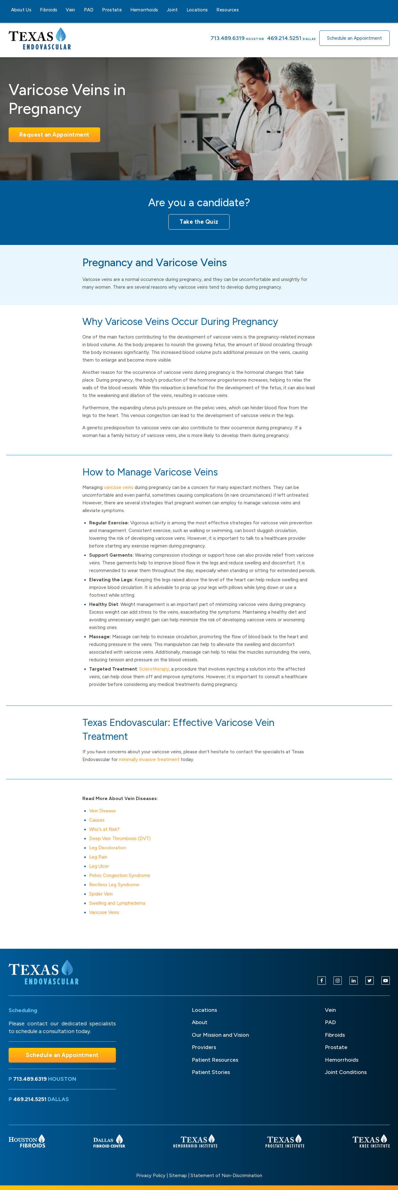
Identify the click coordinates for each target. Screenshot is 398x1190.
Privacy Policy (150, 1175)
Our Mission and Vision (220, 1035)
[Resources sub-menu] (242, 10)
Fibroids (48, 10)
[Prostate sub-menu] (125, 10)
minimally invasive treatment (149, 759)
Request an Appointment (54, 134)
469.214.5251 (284, 38)
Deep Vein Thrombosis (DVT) (120, 838)
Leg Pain (98, 857)
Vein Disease (102, 811)
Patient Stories (211, 1072)
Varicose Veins (104, 912)
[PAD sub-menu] (97, 10)
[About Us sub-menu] (35, 10)
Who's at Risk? (104, 829)
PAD (89, 10)
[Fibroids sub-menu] (61, 10)
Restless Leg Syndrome (114, 884)
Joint (172, 10)
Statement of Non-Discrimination (226, 1175)
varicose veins (118, 487)
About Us (21, 10)
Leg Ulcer (99, 866)
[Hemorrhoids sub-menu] (161, 10)
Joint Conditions (346, 1072)
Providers (204, 1047)
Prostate (111, 10)
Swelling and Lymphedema (117, 903)
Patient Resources (215, 1059)
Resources (227, 10)
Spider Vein (101, 894)
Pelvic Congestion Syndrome (119, 875)
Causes (96, 820)
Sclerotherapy (154, 669)
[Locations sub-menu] (211, 10)
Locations (197, 10)
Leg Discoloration (107, 848)
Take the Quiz (199, 221)
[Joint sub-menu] (181, 10)
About (199, 1022)
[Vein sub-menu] (79, 10)
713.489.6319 (228, 38)
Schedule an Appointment (354, 38)
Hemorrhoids (144, 10)
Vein (70, 10)
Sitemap (178, 1175)
